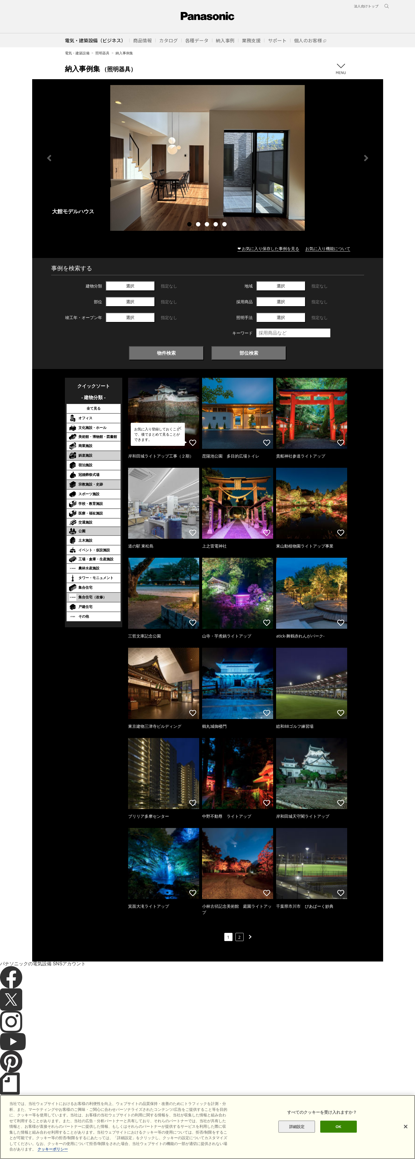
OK (338, 1139)
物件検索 (166, 353)
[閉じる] (405, 1139)
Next (366, 158)
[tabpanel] (207, 158)
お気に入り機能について (327, 248)
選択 (130, 286)
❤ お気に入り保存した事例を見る (268, 248)
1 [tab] (190, 225)
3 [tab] (208, 225)
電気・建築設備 (77, 53)
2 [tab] (199, 225)
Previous (49, 158)
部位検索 (249, 353)
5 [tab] (225, 225)
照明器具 (102, 53)
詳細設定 (297, 1139)
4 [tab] (216, 225)
